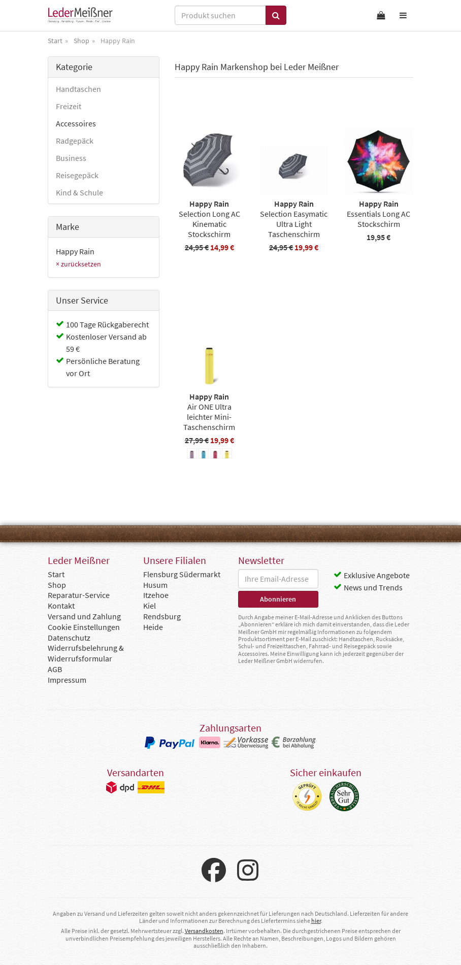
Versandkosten (204, 931)
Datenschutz (69, 638)
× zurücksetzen (78, 264)
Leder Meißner (80, 15)
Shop (57, 585)
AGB (55, 669)
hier (316, 920)
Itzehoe (156, 595)
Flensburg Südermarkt (181, 574)
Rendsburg (162, 616)
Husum (155, 585)
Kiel (149, 606)
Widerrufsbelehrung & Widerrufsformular (86, 653)
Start (56, 574)
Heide (153, 627)
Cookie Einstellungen (84, 627)
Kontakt (61, 606)
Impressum (67, 680)
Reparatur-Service (79, 595)
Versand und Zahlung (84, 616)
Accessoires (76, 123)
